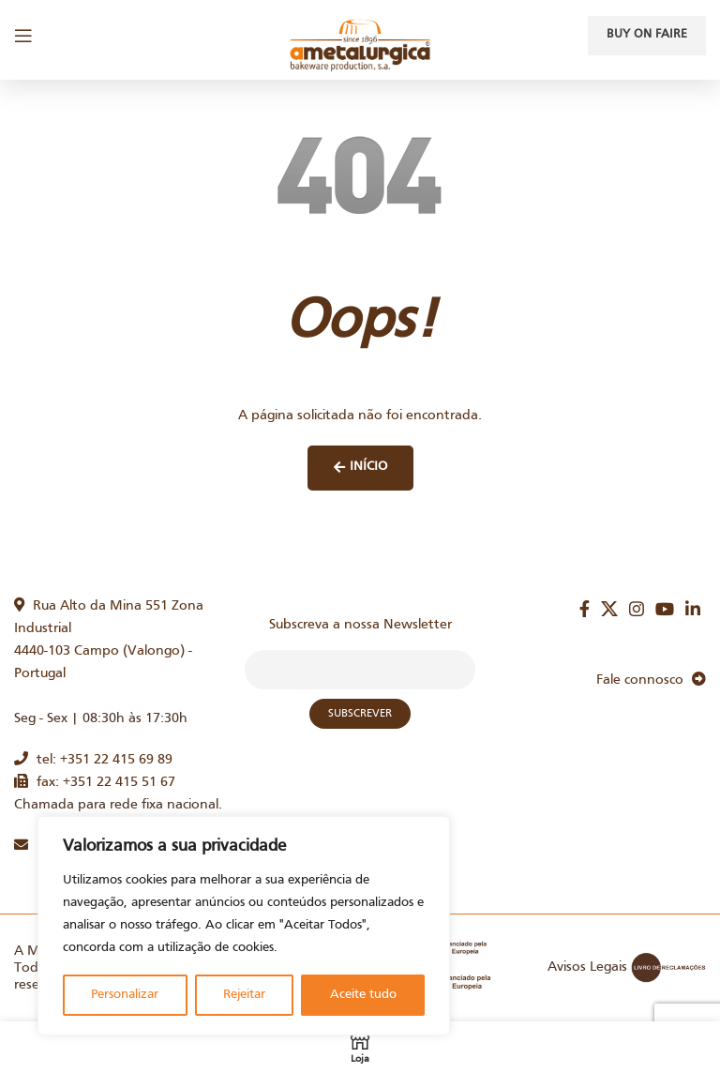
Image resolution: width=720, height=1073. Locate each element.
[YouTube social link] (665, 609)
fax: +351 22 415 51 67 (94, 782)
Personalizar (124, 995)
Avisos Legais (587, 967)
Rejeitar (244, 995)
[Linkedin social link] (693, 609)
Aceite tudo (363, 995)
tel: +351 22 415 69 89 (93, 759)
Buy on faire (647, 34)
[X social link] (609, 609)
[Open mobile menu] (23, 35)
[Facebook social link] (584, 609)
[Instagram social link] (636, 609)
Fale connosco (651, 680)
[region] (244, 925)
